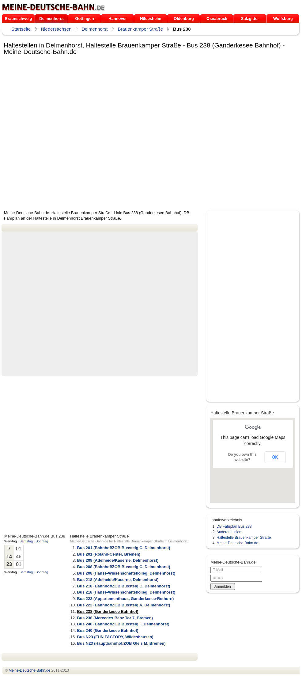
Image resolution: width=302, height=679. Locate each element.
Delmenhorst (51, 18)
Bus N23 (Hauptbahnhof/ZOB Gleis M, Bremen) (121, 643)
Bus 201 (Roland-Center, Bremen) (109, 554)
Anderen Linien (229, 532)
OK (275, 457)
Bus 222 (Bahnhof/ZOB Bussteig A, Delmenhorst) (123, 605)
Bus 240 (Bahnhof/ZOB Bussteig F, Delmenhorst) (123, 624)
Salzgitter (250, 18)
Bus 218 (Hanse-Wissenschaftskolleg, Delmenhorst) (126, 592)
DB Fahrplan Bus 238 (234, 526)
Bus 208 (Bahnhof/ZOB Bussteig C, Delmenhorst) (123, 566)
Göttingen (84, 18)
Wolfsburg (283, 18)
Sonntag (42, 541)
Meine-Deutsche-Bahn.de (237, 543)
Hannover (117, 18)
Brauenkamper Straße (140, 29)
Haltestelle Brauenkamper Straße (244, 537)
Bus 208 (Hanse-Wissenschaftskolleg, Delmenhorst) (126, 573)
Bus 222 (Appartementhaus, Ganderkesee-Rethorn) (125, 598)
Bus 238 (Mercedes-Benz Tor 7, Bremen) (115, 618)
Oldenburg (184, 18)
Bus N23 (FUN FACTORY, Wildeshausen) (115, 637)
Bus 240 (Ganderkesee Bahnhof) (107, 630)
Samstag (26, 541)
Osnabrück (216, 18)
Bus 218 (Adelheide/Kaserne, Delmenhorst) (118, 579)
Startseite (21, 29)
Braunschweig (18, 18)
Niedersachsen (56, 29)
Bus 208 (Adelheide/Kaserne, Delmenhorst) (118, 560)
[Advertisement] (74, 133)
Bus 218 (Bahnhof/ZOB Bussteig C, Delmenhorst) (123, 586)
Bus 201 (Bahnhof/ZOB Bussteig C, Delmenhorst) (123, 547)
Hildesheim (150, 18)
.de (53, 7)
